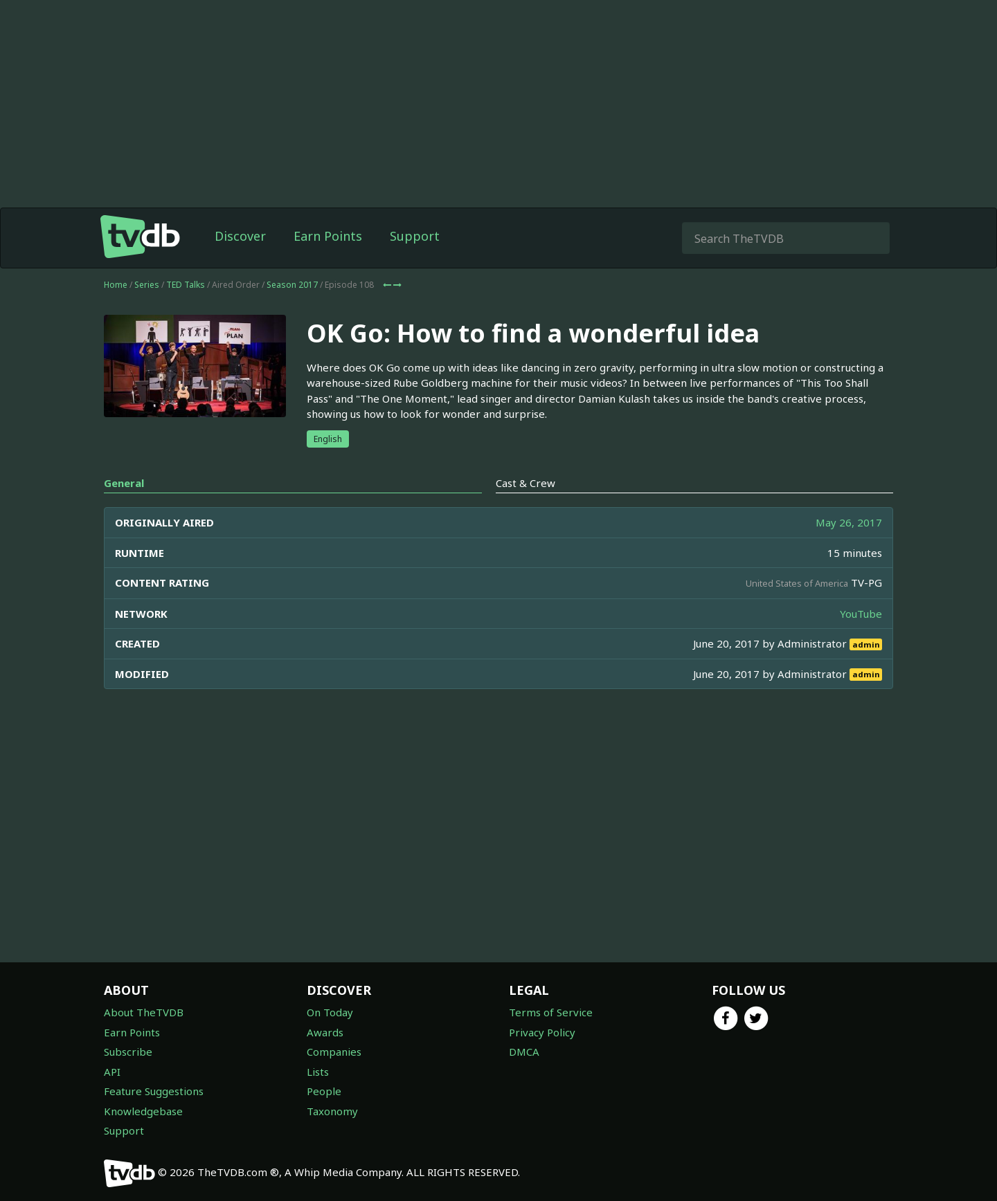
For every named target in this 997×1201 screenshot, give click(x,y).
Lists (318, 1072)
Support (415, 236)
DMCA (524, 1051)
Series (146, 285)
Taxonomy (332, 1111)
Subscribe (128, 1051)
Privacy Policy (542, 1032)
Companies (334, 1051)
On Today (330, 1012)
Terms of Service (551, 1012)
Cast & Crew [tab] (525, 483)
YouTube (861, 614)
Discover (240, 236)
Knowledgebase (143, 1111)
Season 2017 (292, 285)
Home (115, 285)
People (324, 1091)
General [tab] (124, 483)
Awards (325, 1032)
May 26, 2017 (849, 522)
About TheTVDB (143, 1012)
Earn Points (328, 236)
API (112, 1072)
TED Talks (185, 285)
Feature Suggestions (154, 1091)
